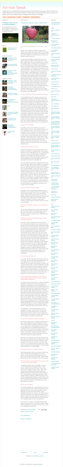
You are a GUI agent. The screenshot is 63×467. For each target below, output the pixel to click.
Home (4, 17)
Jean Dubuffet (54, 103)
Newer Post (24, 452)
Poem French (54, 153)
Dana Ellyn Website (55, 229)
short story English (55, 158)
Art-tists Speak (14, 7)
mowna (53, 320)
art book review (54, 38)
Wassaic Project (55, 197)
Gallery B (53, 88)
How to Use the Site (11, 17)
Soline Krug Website (56, 346)
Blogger (40, 464)
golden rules (54, 94)
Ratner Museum (55, 155)
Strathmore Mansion (56, 175)
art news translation (28, 411)
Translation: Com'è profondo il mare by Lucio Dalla (12, 59)
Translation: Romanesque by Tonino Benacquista (12, 88)
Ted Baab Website (55, 351)
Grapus (53, 96)
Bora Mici (53, 68)
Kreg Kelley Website (56, 293)
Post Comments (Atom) (38, 456)
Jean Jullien (54, 106)
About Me (19, 17)
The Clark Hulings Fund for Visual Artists (55, 188)
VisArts (52, 194)
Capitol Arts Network (56, 71)
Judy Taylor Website (56, 283)
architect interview (55, 30)
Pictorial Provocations (35, 17)
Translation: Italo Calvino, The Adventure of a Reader (13, 101)
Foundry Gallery (55, 86)
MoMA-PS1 (54, 140)
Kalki (9, 105)
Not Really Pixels (26, 17)
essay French (54, 81)
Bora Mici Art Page (55, 220)
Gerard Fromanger (55, 91)
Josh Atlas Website (55, 281)
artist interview (54, 57)
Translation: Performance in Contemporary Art (12, 126)
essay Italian (54, 84)
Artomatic (53, 63)
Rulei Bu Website (55, 340)
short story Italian (55, 161)
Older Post (45, 452)
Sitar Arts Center (55, 165)
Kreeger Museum (55, 108)
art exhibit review (55, 47)
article (23, 46)
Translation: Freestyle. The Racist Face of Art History (13, 113)
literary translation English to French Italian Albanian (55, 123)
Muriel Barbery (54, 143)
